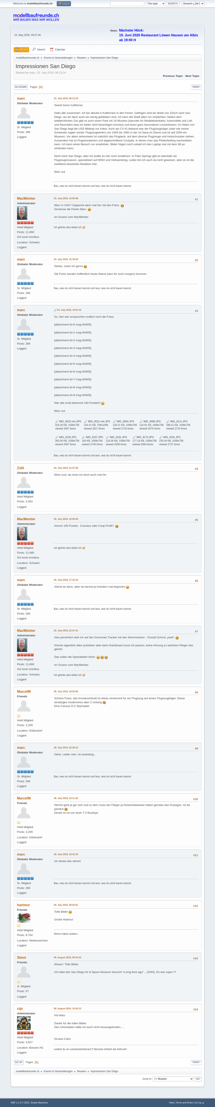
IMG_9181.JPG (170, 437)
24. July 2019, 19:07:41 (69, 310)
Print (196, 87)
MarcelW (24, 691)
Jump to (146, 1078)
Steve (21, 957)
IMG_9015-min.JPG (68, 421)
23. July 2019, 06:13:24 (66, 98)
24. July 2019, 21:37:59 (66, 468)
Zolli (20, 468)
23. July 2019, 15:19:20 (66, 259)
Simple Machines (39, 1102)
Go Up (18, 1062)
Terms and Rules (184, 1102)
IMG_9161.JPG (116, 437)
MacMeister (26, 198)
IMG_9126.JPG (65, 437)
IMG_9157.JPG (92, 437)
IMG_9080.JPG (150, 421)
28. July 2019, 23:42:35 (66, 854)
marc (21, 98)
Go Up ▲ (199, 1102)
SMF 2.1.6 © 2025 (20, 1102)
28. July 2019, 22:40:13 (66, 747)
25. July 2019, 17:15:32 (66, 580)
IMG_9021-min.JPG (97, 421)
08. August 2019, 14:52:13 (67, 1008)
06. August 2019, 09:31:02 (67, 957)
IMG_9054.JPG (123, 421)
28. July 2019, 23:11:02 (66, 798)
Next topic (192, 76)
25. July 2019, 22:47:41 (66, 630)
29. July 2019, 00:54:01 (66, 905)
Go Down (20, 87)
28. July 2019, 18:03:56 (66, 691)
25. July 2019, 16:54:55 (66, 519)
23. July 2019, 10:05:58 (66, 198)
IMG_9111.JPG (176, 421)
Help (171, 1102)
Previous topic (173, 76)
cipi (20, 1008)
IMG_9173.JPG (143, 437)
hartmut (23, 905)
